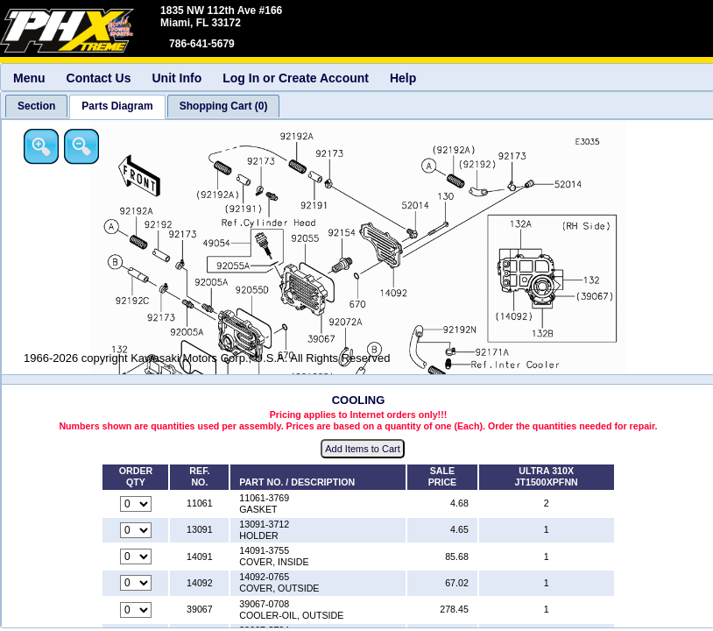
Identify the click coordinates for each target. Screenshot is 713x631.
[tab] (36, 106)
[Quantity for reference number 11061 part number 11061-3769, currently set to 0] (136, 504)
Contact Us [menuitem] (99, 78)
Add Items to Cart (362, 448)
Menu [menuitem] (29, 78)
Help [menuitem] (403, 78)
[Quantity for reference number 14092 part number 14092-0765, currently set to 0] (136, 583)
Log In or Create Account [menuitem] (295, 78)
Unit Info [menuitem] (176, 78)
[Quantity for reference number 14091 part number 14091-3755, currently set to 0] (136, 556)
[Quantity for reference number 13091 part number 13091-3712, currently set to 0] (136, 530)
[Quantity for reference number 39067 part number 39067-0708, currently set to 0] (136, 610)
